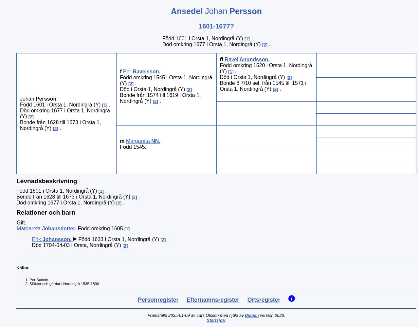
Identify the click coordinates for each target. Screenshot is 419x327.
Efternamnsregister (213, 300)
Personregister (158, 300)
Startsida (216, 320)
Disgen (252, 315)
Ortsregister (264, 300)
